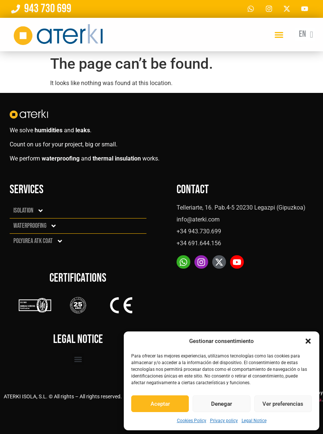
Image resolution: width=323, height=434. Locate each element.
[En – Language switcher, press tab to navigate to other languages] (305, 35)
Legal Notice (254, 420)
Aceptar (160, 404)
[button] (308, 341)
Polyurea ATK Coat (38, 241)
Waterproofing (35, 226)
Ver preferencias (282, 404)
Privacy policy (224, 420)
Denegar (221, 404)
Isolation (28, 211)
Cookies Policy (191, 420)
